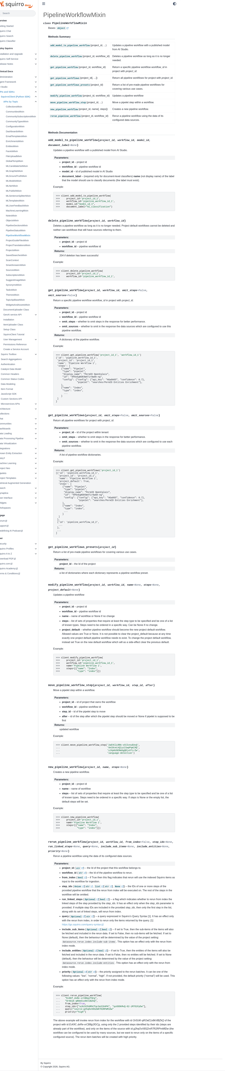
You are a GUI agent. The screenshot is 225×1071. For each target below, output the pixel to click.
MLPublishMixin (22, 191)
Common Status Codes (20, 379)
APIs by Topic (19, 101)
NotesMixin (19, 215)
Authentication (16, 364)
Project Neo (12, 468)
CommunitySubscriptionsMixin (29, 116)
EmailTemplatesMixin (24, 136)
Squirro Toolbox (17, 354)
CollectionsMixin (22, 106)
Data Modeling (16, 384)
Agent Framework (15, 82)
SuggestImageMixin (24, 280)
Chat (9, 418)
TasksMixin (19, 290)
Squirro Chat (13, 31)
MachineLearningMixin (25, 210)
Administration (14, 77)
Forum (10, 521)
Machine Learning (15, 463)
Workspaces (13, 508)
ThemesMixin (21, 295)
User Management (21, 339)
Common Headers (18, 374)
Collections (12, 413)
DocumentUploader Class (24, 309)
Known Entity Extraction (18, 453)
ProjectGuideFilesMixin (25, 240)
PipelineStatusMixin (24, 230)
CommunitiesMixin (23, 111)
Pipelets (11, 473)
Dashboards (13, 428)
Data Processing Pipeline (19, 438)
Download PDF (14, 558)
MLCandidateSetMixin (25, 166)
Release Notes (14, 64)
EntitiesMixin (20, 146)
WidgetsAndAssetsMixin (26, 305)
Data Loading (13, 433)
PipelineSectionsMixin (25, 225)
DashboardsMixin (22, 131)
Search (10, 488)
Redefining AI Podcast (18, 530)
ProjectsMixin (21, 250)
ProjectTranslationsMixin (26, 245)
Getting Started (14, 26)
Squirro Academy (15, 568)
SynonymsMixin (22, 285)
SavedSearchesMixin (24, 255)
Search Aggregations (19, 359)
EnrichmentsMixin (23, 141)
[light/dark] (175, 3)
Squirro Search (14, 36)
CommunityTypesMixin (25, 121)
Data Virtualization (16, 443)
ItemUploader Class (21, 324)
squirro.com (12, 563)
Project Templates (15, 478)
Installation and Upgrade (19, 54)
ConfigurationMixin (23, 126)
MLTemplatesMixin (23, 200)
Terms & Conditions (16, 573)
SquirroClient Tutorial (22, 334)
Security (11, 543)
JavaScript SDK (17, 394)
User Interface (14, 498)
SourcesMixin (21, 270)
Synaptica (11, 493)
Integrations (12, 448)
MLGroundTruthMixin (24, 176)
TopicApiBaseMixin (23, 300)
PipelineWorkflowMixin (26, 235)
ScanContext (20, 260)
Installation (17, 319)
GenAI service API (21, 314)
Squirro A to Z (13, 553)
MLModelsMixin (22, 181)
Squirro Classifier (15, 41)
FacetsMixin (20, 151)
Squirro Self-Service (17, 59)
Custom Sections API (19, 399)
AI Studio (11, 87)
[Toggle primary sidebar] (52, 4)
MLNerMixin (20, 186)
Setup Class (18, 329)
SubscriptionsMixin (23, 275)
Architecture (13, 409)
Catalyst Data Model (19, 369)
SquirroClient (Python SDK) (23, 96)
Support (10, 526)
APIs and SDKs (15, 92)
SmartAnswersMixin (24, 265)
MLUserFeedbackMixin (25, 205)
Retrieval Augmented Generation (23, 483)
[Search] (24, 13)
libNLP (10, 458)
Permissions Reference (23, 344)
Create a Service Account (24, 349)
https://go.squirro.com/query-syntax (89, 932)
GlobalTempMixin (22, 161)
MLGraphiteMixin (22, 171)
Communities (13, 423)
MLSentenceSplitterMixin (26, 196)
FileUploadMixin (22, 156)
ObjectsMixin (20, 220)
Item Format (15, 389)
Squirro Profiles (14, 548)
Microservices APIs (18, 404)
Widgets (11, 503)
